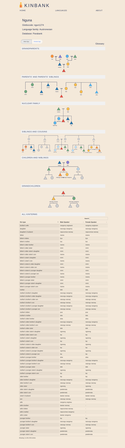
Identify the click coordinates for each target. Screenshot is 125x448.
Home (23, 10)
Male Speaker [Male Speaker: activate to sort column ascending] (64, 222)
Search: (96, 218)
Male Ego (26, 41)
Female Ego (37, 41)
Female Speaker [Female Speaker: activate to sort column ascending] (91, 222)
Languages (61, 10)
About (99, 10)
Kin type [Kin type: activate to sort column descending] (23, 222)
